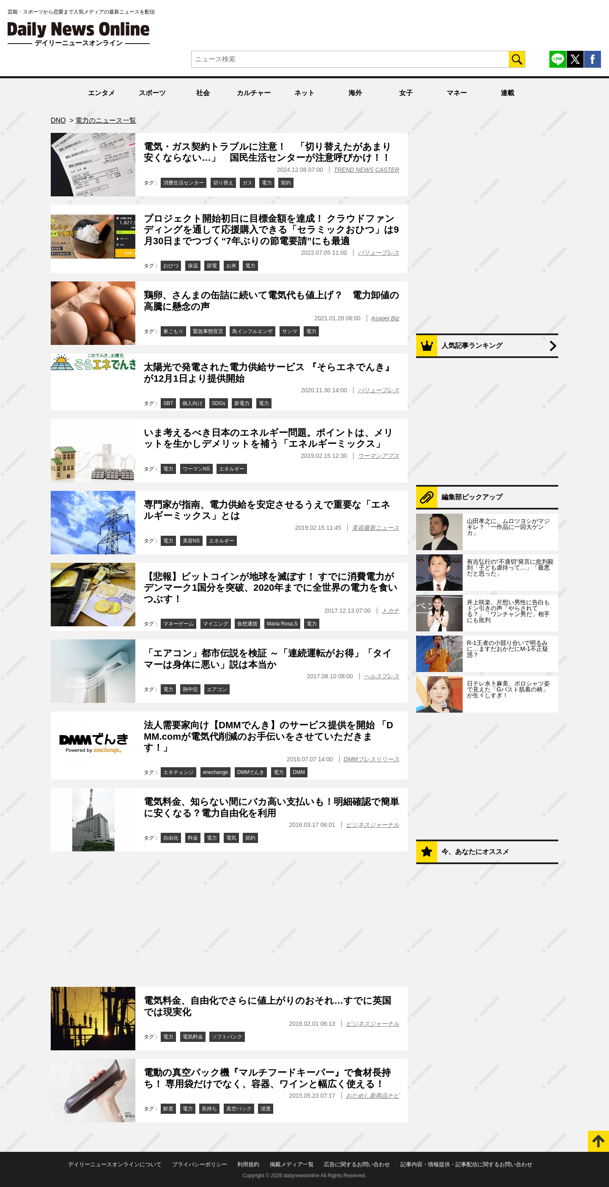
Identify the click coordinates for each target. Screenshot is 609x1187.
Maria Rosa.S (282, 624)
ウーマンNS (196, 469)
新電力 (242, 403)
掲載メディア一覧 (292, 1164)
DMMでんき (251, 772)
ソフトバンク (227, 1037)
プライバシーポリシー (199, 1164)
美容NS (191, 541)
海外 (355, 92)
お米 (231, 266)
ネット (304, 92)
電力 (267, 183)
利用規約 (248, 1164)
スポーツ (152, 92)
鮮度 (168, 1109)
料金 (193, 838)
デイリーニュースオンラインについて (115, 1164)
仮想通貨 (247, 624)
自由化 (170, 838)
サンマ (289, 331)
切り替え (223, 183)
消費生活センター (183, 183)
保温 (193, 266)
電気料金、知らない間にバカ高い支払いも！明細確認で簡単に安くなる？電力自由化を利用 (271, 807)
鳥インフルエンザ (252, 331)
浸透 (266, 1109)
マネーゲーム (178, 624)
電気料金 (193, 1037)
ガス (247, 183)
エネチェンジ (178, 772)
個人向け (192, 403)
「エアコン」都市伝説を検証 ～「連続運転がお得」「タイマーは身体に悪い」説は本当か (268, 658)
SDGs (218, 403)
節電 (212, 266)
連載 (507, 92)
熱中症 (190, 689)
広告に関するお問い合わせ (357, 1164)
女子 (406, 92)
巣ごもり (173, 331)
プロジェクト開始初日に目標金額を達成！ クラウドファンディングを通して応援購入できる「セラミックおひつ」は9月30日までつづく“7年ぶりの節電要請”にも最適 (271, 229)
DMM (299, 772)
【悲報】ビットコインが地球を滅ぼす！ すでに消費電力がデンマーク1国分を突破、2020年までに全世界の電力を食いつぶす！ (271, 587)
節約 (250, 838)
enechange (215, 772)
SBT (168, 403)
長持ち (209, 1109)
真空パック (239, 1109)
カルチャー (254, 92)
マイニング (215, 624)
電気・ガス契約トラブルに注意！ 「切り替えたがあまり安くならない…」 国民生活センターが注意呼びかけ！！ (268, 152)
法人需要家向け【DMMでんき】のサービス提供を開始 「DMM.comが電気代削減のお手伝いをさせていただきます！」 (268, 736)
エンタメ (101, 92)
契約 (286, 183)
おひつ (170, 266)
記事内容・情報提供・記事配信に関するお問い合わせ (466, 1164)
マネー (457, 92)
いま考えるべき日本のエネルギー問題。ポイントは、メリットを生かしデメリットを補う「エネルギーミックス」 (268, 438)
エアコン (217, 689)
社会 (203, 92)
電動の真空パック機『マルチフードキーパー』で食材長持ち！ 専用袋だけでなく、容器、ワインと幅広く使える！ (267, 1078)
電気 (231, 838)
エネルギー (231, 469)
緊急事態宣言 (208, 331)
